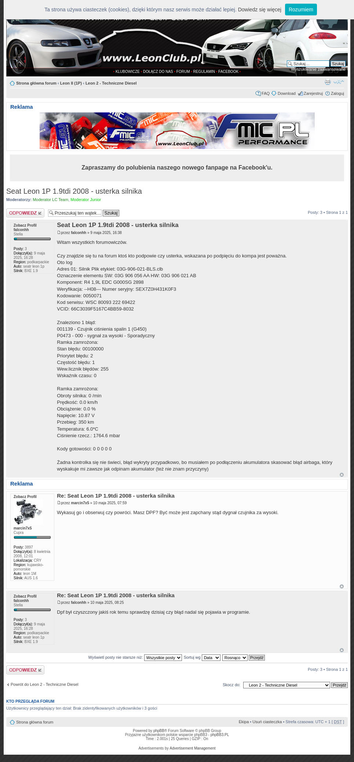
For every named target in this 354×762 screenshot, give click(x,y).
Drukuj (328, 81)
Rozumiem (301, 9)
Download (287, 93)
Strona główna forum (36, 83)
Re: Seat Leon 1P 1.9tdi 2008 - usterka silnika (116, 495)
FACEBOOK (228, 72)
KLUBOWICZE (128, 72)
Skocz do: (231, 685)
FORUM (183, 72)
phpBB (158, 731)
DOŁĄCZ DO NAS (158, 72)
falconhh (79, 233)
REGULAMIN (204, 72)
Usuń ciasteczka (267, 722)
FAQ (266, 93)
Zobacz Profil (25, 225)
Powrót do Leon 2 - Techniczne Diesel (44, 684)
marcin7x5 (80, 503)
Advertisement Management (192, 748)
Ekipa (244, 722)
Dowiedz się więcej (259, 9)
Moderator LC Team (50, 199)
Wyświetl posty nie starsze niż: (135, 657)
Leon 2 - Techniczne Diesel (111, 83)
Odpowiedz (25, 213)
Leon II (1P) (71, 83)
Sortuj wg (202, 657)
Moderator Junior (85, 199)
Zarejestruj (313, 93)
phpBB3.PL (220, 735)
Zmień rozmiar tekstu (338, 81)
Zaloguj (337, 93)
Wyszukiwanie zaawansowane (318, 69)
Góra (342, 475)
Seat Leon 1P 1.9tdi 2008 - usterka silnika (74, 191)
